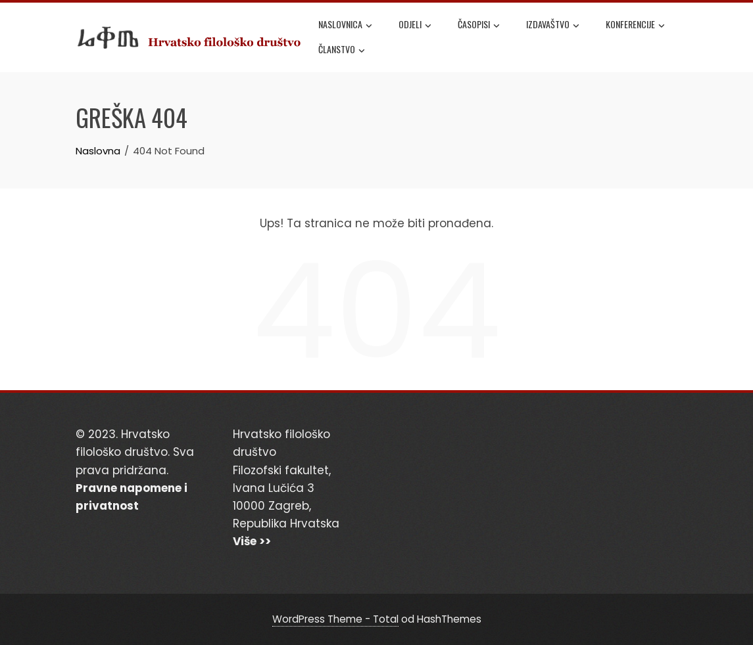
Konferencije (635, 25)
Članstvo (341, 50)
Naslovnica (345, 25)
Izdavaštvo (552, 25)
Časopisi (479, 25)
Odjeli (415, 25)
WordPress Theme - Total (335, 619)
